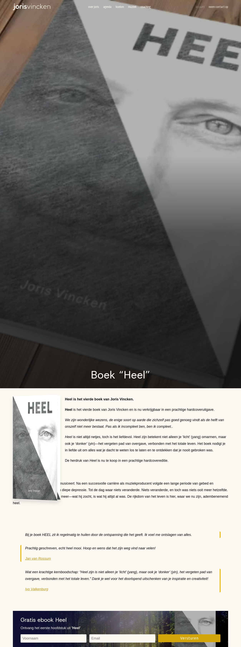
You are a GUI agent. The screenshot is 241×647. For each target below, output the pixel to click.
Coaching (146, 7)
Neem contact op (218, 7)
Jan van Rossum (38, 559)
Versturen (189, 638)
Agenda (107, 7)
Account (200, 7)
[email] (122, 638)
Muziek (132, 7)
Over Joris (93, 7)
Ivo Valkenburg (36, 589)
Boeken (120, 7)
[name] (53, 638)
